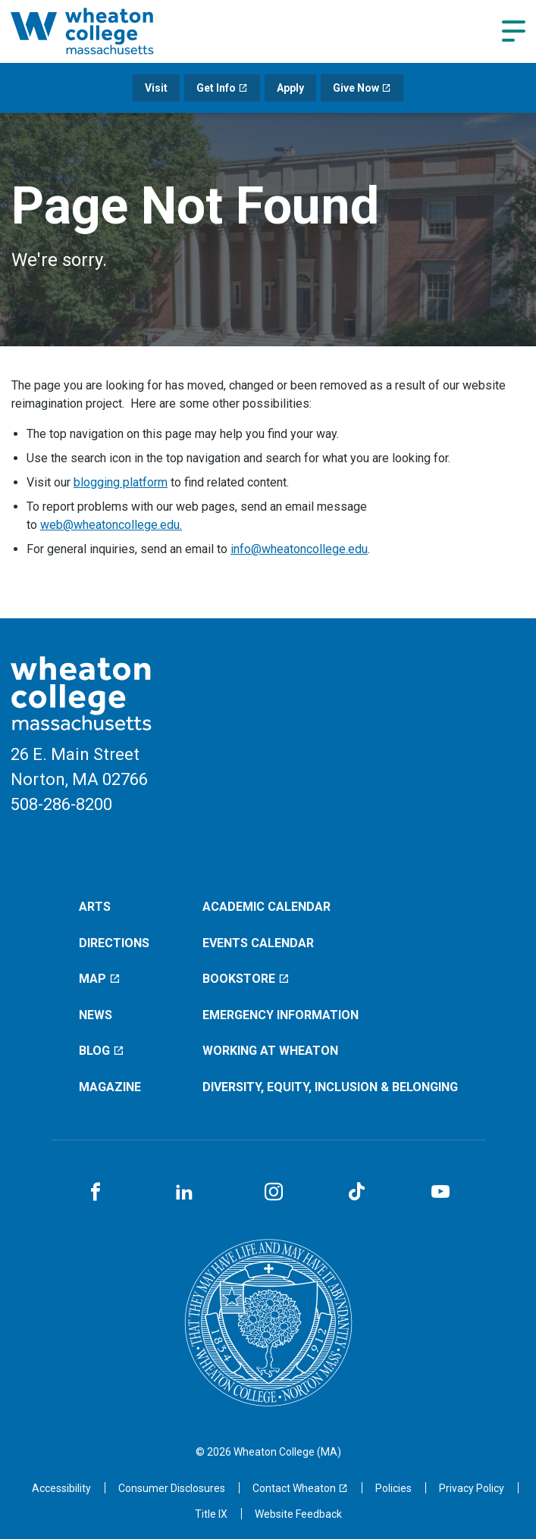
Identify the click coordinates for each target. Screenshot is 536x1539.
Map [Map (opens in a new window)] (100, 978)
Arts (95, 906)
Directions (114, 943)
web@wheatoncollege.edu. (111, 525)
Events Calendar (258, 943)
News (95, 1015)
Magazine (110, 1087)
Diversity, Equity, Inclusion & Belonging (330, 1087)
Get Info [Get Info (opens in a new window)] (222, 88)
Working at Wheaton (270, 1050)
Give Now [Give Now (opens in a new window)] (362, 88)
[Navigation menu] (513, 31)
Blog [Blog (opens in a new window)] (101, 1050)
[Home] (102, 31)
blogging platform (121, 482)
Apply (290, 88)
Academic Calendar (266, 906)
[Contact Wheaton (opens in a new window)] (300, 1488)
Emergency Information (280, 1015)
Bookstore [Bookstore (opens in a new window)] (246, 978)
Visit (156, 88)
